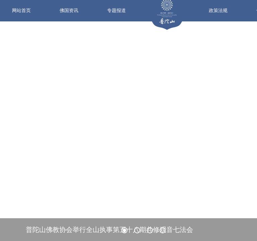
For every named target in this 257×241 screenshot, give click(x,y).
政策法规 (218, 10)
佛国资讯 (69, 10)
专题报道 (116, 10)
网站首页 (21, 10)
